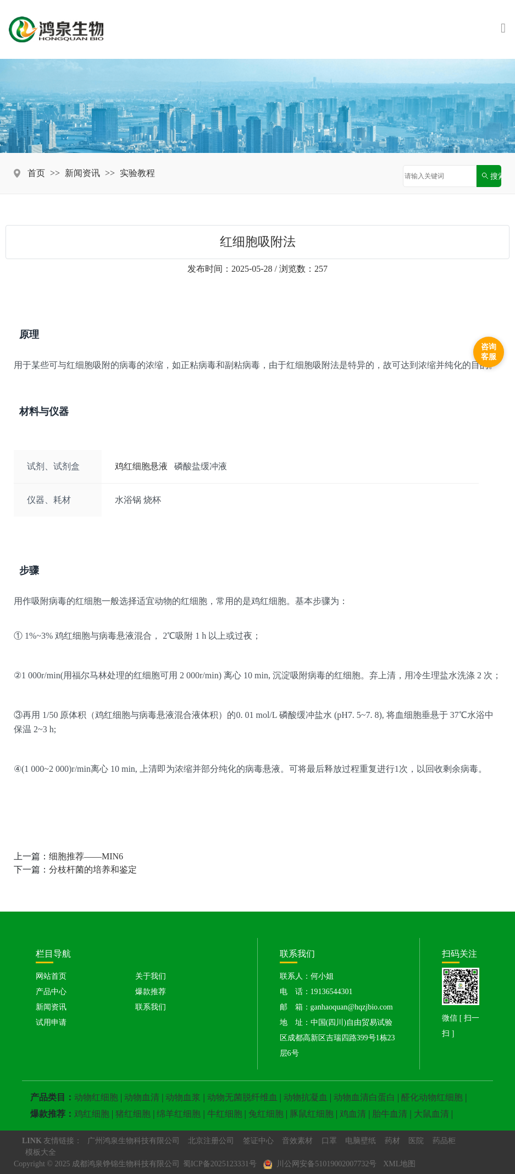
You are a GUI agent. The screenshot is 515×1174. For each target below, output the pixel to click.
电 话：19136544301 (316, 992)
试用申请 (51, 1022)
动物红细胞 (96, 1097)
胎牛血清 (389, 1113)
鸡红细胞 (91, 1113)
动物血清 (141, 1097)
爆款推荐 (150, 992)
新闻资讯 (82, 173)
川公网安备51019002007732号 (320, 1165)
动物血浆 (183, 1097)
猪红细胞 (133, 1113)
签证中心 (258, 1141)
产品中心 (51, 992)
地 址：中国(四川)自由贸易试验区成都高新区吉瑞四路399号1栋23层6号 (337, 1037)
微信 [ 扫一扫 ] (460, 1026)
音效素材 (297, 1141)
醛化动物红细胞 (432, 1097)
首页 (36, 173)
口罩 (329, 1141)
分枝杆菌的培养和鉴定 (93, 869)
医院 (416, 1141)
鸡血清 (353, 1113)
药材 (392, 1141)
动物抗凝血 (306, 1097)
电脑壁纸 (360, 1141)
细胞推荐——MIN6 (86, 856)
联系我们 (150, 1007)
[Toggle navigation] (503, 29)
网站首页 (51, 976)
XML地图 (399, 1164)
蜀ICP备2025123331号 (220, 1164)
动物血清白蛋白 (364, 1097)
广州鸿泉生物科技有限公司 (133, 1141)
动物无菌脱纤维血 (242, 1097)
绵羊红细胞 (179, 1113)
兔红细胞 (266, 1113)
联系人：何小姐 (307, 976)
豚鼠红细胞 (312, 1113)
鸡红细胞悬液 (141, 466)
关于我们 (150, 976)
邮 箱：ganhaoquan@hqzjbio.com (336, 1007)
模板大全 (40, 1152)
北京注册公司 (211, 1141)
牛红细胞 (224, 1113)
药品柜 (444, 1141)
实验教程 (137, 173)
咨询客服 (488, 352)
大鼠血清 (431, 1113)
